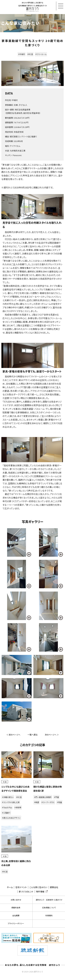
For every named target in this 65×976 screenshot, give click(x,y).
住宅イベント (21, 887)
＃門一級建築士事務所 (42, 797)
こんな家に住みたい (38, 887)
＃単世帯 (17, 807)
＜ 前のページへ (13, 734)
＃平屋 (56, 797)
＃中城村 (21, 54)
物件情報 (41, 891)
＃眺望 (36, 802)
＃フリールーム (40, 54)
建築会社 (54, 887)
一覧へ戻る (32, 734)
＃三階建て (6, 812)
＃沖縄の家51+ (8, 797)
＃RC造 (30, 54)
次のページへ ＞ (52, 734)
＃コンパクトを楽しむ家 (11, 802)
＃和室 (59, 802)
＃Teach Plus (7, 807)
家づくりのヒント (26, 891)
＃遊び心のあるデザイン (11, 818)
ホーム (10, 887)
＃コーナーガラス (47, 802)
